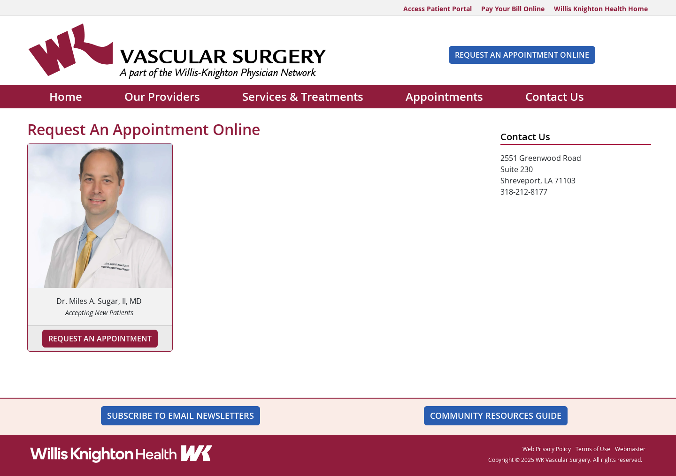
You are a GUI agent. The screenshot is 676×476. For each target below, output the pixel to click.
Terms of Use (593, 449)
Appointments (444, 96)
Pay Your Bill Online (513, 8)
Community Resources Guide (495, 415)
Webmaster (630, 449)
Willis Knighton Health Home (601, 8)
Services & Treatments (302, 96)
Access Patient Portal (437, 8)
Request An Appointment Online (522, 55)
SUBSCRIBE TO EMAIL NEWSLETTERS (180, 415)
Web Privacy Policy (546, 449)
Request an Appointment (100, 338)
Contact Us (554, 96)
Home (65, 96)
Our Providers (162, 96)
